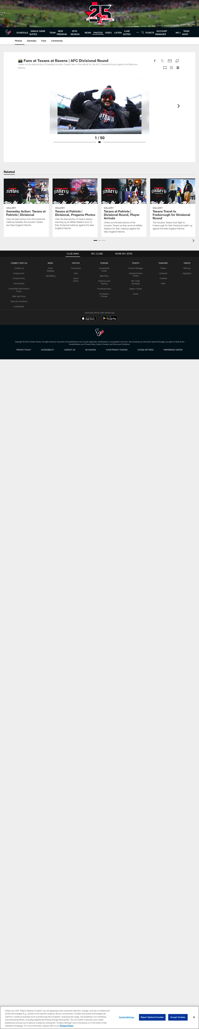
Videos (187, 263)
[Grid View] (171, 67)
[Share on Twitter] (162, 62)
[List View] (178, 67)
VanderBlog (50, 276)
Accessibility (19, 306)
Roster (163, 268)
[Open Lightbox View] (99, 113)
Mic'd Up (186, 268)
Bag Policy (104, 276)
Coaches (163, 278)
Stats (163, 283)
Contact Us (19, 268)
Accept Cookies (177, 1017)
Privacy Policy (19, 278)
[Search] (142, 32)
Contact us (69, 350)
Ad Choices (90, 350)
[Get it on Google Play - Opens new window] (109, 320)
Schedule (163, 273)
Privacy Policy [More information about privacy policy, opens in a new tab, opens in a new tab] (66, 1025)
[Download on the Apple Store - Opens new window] (88, 318)
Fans (76, 273)
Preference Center (173, 350)
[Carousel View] (165, 67)
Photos (76, 263)
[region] (99, 1017)
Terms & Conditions (19, 301)
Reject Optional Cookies (152, 1017)
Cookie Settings (145, 350)
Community (76, 268)
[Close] (194, 1017)
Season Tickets (135, 289)
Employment (19, 273)
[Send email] (169, 62)
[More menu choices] (138, 32)
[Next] (178, 106)
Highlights (187, 273)
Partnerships (19, 283)
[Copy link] (177, 61)
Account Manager (135, 268)
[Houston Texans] (99, 332)
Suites (135, 294)
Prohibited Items (104, 289)
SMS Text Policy (19, 296)
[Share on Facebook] (154, 62)
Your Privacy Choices (116, 350)
